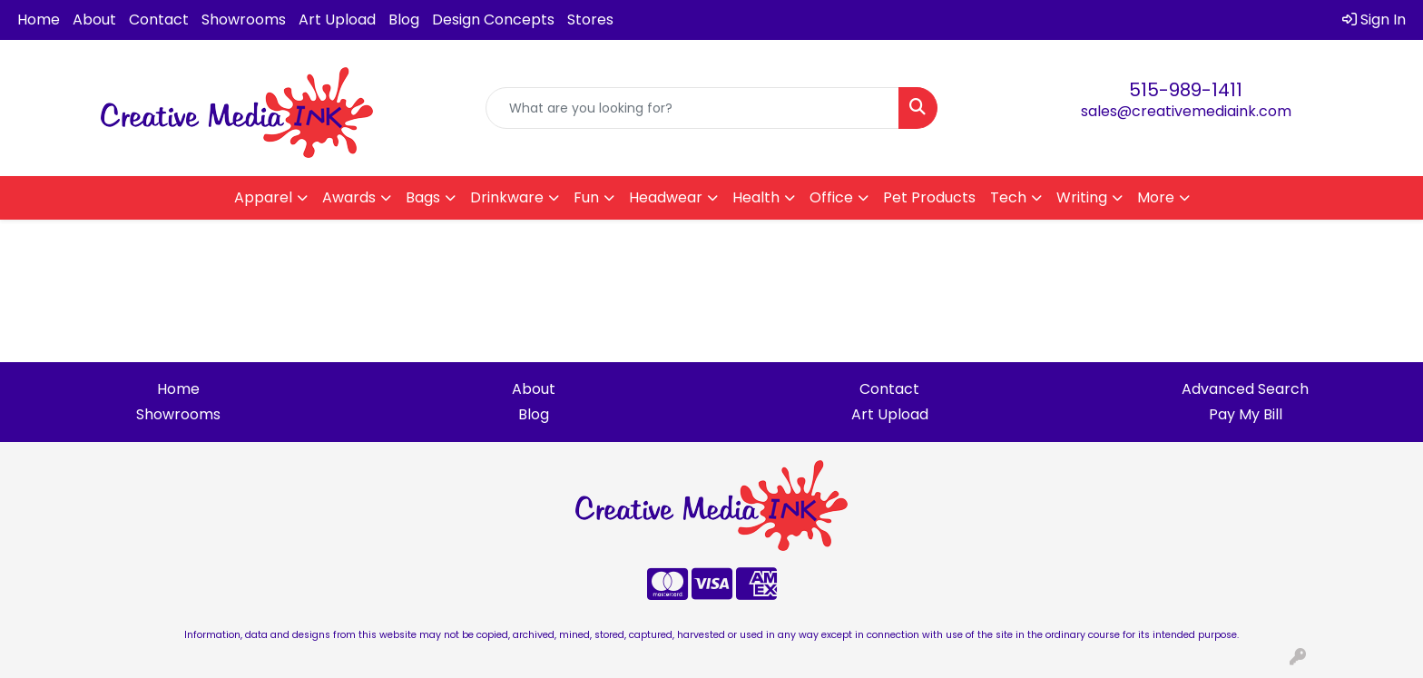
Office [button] (831, 197)
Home (38, 19)
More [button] (1155, 197)
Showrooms (243, 19)
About (94, 19)
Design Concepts (493, 19)
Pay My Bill (1245, 414)
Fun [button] (586, 197)
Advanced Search (1245, 388)
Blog (403, 19)
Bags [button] (423, 197)
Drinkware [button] (507, 197)
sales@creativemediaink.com (1186, 111)
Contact (159, 19)
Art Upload (337, 19)
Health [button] (756, 197)
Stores (590, 19)
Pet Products (929, 197)
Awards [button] (349, 197)
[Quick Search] (693, 108)
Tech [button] (1008, 197)
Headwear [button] (665, 197)
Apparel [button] (263, 197)
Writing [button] (1081, 197)
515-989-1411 (1185, 90)
